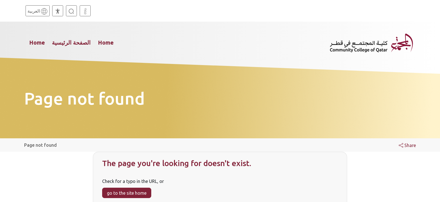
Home (37, 42)
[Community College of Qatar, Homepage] (371, 42)
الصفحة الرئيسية (71, 42)
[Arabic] (38, 10)
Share (407, 145)
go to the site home (126, 193)
